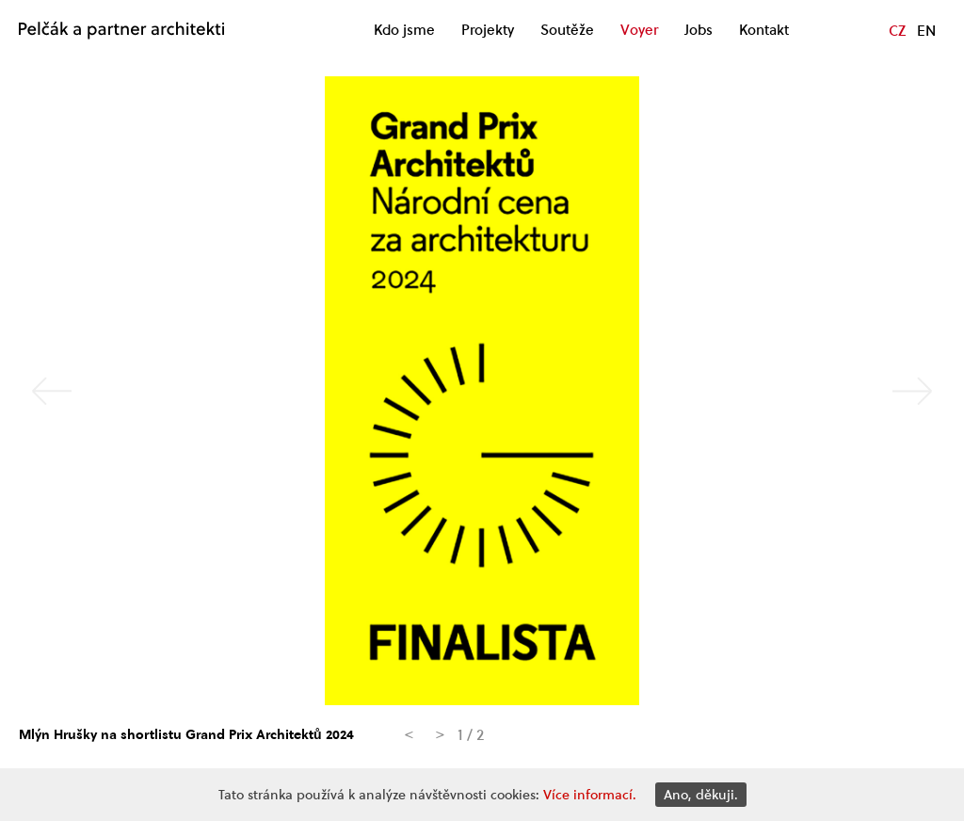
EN (926, 30)
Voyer (639, 30)
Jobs (698, 30)
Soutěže (567, 30)
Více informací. (589, 794)
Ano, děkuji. (701, 794)
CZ (897, 30)
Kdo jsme (404, 30)
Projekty (487, 30)
